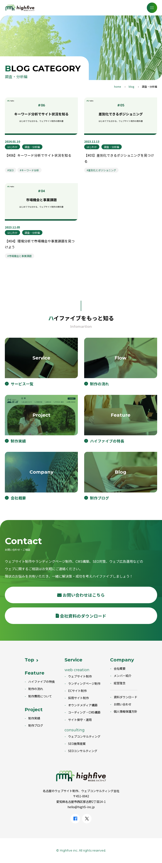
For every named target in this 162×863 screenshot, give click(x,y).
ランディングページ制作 (84, 683)
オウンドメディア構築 (82, 705)
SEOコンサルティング (82, 751)
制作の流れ (35, 689)
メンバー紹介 (122, 676)
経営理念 (120, 683)
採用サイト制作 (78, 698)
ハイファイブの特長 (41, 681)
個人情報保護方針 (125, 711)
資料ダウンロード (125, 697)
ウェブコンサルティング (84, 736)
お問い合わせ (122, 704)
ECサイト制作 (77, 691)
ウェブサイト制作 (80, 676)
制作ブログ (35, 725)
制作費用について (40, 696)
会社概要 (120, 668)
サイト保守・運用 (80, 720)
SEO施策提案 (77, 743)
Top (29, 660)
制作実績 (34, 718)
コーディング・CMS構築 (84, 712)
